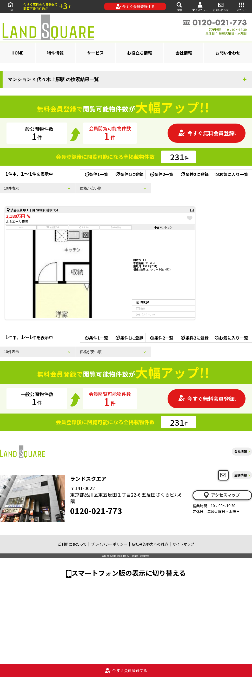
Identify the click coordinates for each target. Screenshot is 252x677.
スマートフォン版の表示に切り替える (128, 573)
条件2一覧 (161, 174)
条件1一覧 (96, 174)
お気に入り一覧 (231, 174)
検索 (179, 6)
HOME (10, 6)
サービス (95, 53)
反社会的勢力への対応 (150, 544)
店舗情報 (240, 475)
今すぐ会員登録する (135, 6)
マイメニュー (200, 6)
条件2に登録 (194, 174)
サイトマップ (183, 544)
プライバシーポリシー (109, 544)
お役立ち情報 (139, 53)
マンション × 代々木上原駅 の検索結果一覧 (53, 79)
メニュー (241, 6)
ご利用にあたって (72, 544)
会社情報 (183, 53)
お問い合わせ (220, 6)
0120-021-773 (96, 510)
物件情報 (55, 53)
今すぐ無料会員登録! (207, 133)
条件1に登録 (129, 174)
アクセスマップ (221, 495)
